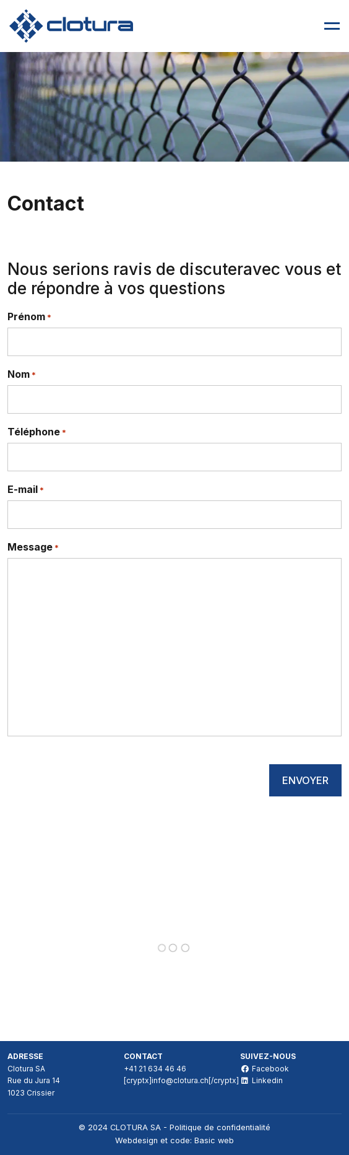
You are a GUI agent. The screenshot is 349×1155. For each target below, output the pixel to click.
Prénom (29, 317)
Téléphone (36, 432)
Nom (21, 374)
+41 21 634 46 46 (155, 1068)
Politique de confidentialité (220, 1127)
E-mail (25, 490)
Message (33, 547)
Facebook (264, 1068)
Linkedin (261, 1080)
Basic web (214, 1140)
